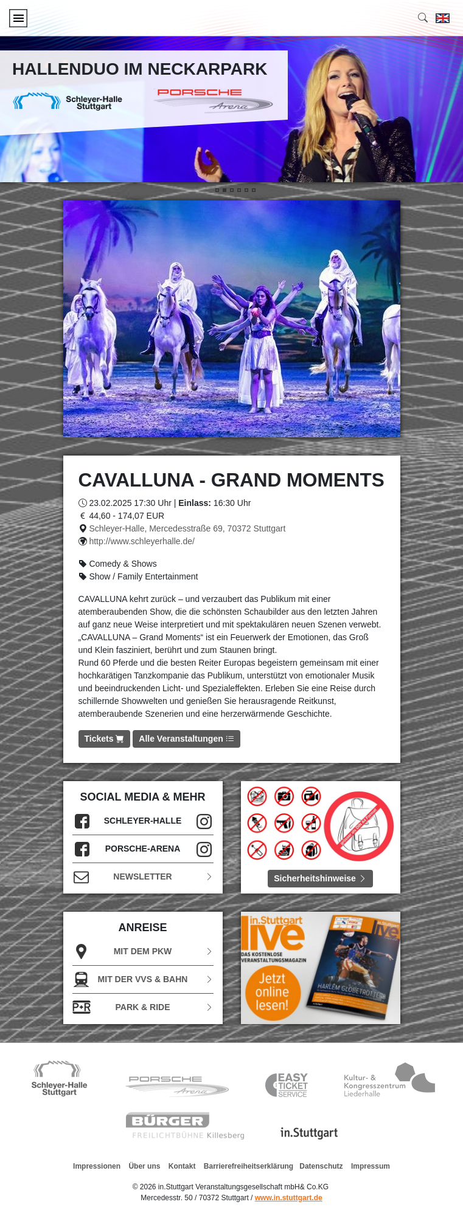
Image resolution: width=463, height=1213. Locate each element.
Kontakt (182, 1166)
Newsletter (143, 876)
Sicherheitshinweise (320, 878)
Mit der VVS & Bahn (143, 979)
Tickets (105, 738)
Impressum (370, 1166)
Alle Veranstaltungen (186, 738)
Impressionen (96, 1166)
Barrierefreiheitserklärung (248, 1166)
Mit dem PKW (143, 951)
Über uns (144, 1166)
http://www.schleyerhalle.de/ (142, 541)
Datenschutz (321, 1166)
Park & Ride (143, 1007)
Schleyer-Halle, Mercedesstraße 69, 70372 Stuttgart (187, 528)
